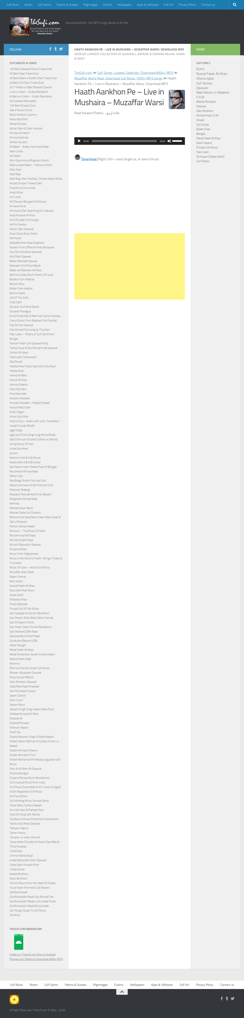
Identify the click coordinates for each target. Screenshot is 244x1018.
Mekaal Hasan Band (21, 508)
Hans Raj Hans (18, 389)
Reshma (14, 663)
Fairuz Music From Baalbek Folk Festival (33, 320)
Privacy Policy (187, 4)
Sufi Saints (44, 4)
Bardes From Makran (22, 279)
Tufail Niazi (16, 851)
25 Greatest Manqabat (23, 101)
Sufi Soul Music (18, 796)
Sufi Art (168, 4)
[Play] (79, 141)
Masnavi (201, 106)
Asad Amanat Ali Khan (22, 215)
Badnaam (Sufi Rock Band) (25, 265)
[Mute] (169, 141)
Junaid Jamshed (19, 448)
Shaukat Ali (16, 718)
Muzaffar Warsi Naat (22, 572)
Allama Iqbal (205, 78)
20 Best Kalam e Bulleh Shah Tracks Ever (33, 78)
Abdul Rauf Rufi (19, 119)
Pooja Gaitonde (18, 604)
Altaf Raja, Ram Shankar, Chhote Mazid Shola (36, 178)
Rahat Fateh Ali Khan (22, 650)
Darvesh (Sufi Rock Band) (24, 307)
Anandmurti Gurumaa (22, 188)
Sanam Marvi (17, 704)
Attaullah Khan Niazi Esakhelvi (27, 242)
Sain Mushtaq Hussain (23, 691)
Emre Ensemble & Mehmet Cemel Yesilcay (35, 316)
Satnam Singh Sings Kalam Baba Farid (32, 709)
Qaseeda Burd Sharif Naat (25, 636)
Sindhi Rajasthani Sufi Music (26, 791)
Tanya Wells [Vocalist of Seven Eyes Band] (34, 842)
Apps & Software (147, 4)
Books (28, 4)
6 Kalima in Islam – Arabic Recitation (31, 96)
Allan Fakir (16, 169)
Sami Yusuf (16, 700)
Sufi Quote (202, 124)
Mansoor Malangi (20, 489)
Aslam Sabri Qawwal (21, 229)
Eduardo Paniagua (20, 311)
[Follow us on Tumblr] (56, 49)
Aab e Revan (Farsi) (21, 110)
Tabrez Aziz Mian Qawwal (25, 823)
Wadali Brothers (19, 874)
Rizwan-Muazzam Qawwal (26, 672)
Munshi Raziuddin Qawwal (25, 544)
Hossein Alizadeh (20, 398)
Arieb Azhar (16, 192)
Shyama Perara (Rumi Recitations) (30, 778)
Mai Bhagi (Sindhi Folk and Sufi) (28, 480)
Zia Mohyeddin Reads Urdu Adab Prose (33, 901)
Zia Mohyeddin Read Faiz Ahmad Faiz (32, 897)
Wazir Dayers (204, 143)
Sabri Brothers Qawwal (23, 682)
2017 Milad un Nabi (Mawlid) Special (31, 87)
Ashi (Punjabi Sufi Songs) (24, 220)
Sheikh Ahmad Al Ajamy (24, 750)
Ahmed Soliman (19, 137)
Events (107, 4)
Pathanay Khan (18, 599)
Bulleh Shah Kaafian (21, 288)
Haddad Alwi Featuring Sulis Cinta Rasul (33, 366)
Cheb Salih (16, 302)
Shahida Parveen (19, 723)
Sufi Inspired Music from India (27, 782)
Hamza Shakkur (19, 384)
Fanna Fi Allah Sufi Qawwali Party (29, 343)
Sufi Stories (204, 83)
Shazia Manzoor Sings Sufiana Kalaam (32, 736)
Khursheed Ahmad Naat (24, 471)
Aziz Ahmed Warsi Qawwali (26, 252)
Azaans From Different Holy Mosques (32, 247)
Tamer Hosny (18, 832)
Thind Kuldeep (18, 846)
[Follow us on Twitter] (61, 49)
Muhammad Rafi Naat (22, 535)
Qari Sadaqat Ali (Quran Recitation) (30, 613)
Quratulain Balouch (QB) (23, 640)
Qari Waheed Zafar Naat (24, 631)
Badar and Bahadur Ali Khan (26, 270)
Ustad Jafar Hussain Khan (24, 865)
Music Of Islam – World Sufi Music (30, 567)
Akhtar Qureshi (18, 142)
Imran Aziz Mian (19, 416)
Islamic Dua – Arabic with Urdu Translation (34, 421)
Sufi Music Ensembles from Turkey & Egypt (35, 787)
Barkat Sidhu (17, 284)
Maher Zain (16, 476)
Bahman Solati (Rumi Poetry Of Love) (31, 275)
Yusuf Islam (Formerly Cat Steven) (30, 887)
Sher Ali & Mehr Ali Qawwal (25, 768)
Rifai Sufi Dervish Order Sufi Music (30, 668)
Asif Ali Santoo (18, 224)
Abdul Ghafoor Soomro (23, 114)
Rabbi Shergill (18, 645)
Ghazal (200, 120)
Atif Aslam (16, 238)
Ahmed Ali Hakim (20, 133)
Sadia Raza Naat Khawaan (24, 686)
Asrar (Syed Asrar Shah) (23, 233)
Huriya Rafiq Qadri (20, 407)
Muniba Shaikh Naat (21, 540)
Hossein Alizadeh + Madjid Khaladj (30, 403)
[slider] (124, 141)
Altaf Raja (15, 174)
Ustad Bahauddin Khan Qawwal (28, 860)
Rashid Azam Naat (20, 659)
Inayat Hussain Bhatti (22, 425)
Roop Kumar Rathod (21, 677)
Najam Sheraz (18, 576)
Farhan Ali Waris (19, 352)
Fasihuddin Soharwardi (23, 357)
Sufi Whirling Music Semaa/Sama (29, 800)
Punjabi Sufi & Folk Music (24, 608)
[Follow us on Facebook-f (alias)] (50, 49)
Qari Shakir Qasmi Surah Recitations (30, 627)
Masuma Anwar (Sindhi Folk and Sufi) (31, 485)
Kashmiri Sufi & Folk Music (25, 457)
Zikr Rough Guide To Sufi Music (28, 910)
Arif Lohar (15, 197)
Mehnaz (14, 503)
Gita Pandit (16, 361)
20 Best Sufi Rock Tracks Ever (27, 82)
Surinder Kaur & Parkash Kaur (27, 810)
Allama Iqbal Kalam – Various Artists (31, 165)
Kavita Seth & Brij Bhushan (25, 462)
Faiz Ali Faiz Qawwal (21, 325)
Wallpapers (124, 4)
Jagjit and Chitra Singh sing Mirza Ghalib (32, 435)
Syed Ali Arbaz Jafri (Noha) (25, 814)
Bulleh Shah (203, 129)
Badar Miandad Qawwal (23, 261)
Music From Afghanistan (24, 553)
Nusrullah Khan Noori (22, 590)
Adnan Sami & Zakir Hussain (26, 128)
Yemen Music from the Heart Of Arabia (32, 883)
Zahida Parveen (19, 892)
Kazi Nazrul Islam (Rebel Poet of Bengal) (33, 467)
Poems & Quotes (67, 4)
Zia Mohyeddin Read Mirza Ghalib (29, 906)
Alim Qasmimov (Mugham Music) (29, 160)
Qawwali (202, 88)
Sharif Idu (15, 732)
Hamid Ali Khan (18, 380)
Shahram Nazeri (19, 727)
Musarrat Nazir (18, 549)
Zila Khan (15, 915)
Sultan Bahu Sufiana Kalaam (26, 805)
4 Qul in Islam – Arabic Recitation (29, 92)
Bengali (200, 133)
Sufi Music (12, 4)
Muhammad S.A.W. (207, 115)
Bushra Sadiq (17, 293)
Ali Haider (15, 156)
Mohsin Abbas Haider (22, 526)
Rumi (200, 69)
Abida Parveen (18, 124)
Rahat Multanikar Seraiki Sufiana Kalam (32, 654)
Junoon (14, 453)
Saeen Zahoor (18, 695)
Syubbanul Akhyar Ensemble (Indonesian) (34, 819)
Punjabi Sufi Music (207, 147)
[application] (129, 141)
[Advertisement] (129, 266)
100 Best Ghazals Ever (23, 105)
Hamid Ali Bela (18, 375)
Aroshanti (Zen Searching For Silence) (31, 210)
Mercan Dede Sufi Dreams (25, 512)
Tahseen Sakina (19, 828)
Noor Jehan (16, 581)
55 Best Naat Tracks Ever (24, 73)
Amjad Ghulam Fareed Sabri (26, 183)
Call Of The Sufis (19, 297)
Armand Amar (18, 206)
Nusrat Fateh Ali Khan (22, 586)
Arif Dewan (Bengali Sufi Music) (28, 201)
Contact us (208, 4)
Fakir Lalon (202, 152)
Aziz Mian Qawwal (20, 256)
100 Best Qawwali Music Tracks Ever (31, 69)
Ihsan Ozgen (17, 412)
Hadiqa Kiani (17, 371)
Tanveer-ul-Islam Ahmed (25, 837)
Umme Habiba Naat (21, 855)
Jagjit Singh (16, 430)
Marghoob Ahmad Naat (23, 499)
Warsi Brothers (18, 878)
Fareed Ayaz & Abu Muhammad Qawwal (33, 348)
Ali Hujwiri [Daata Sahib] (210, 156)
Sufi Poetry (202, 161)
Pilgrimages (90, 4)
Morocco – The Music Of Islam (28, 531)
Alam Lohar (16, 151)
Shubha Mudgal (19, 773)
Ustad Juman (17, 869)
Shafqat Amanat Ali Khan (24, 714)
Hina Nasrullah (18, 393)
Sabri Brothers (204, 111)
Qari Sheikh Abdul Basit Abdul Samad (31, 618)
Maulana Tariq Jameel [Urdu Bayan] (30, 494)
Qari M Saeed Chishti (22, 622)
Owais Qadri (17, 595)
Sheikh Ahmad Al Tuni (22, 755)
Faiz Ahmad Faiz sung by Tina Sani (30, 329)
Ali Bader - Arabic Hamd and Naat (29, 146)
